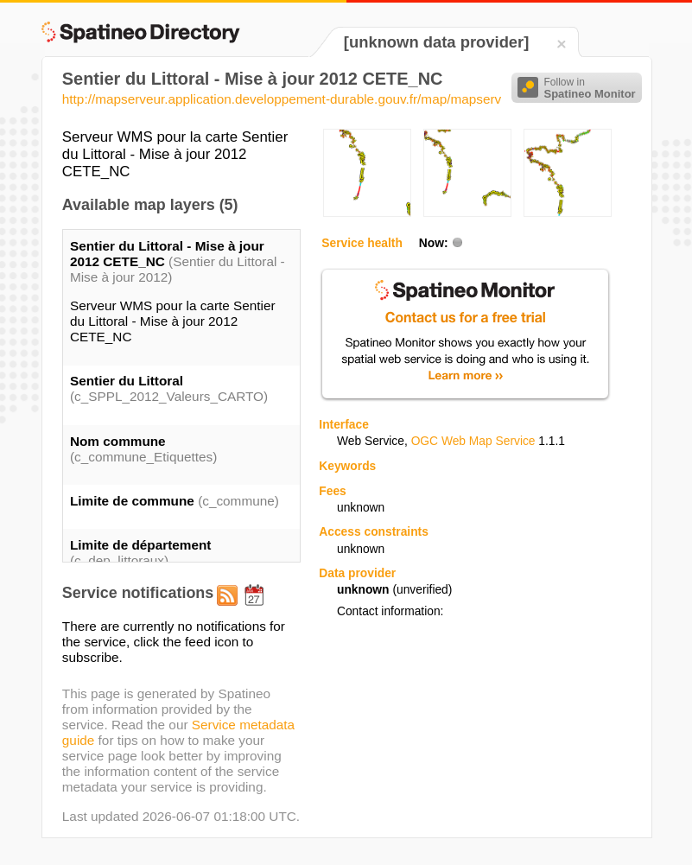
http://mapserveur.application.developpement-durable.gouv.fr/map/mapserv (281, 99)
